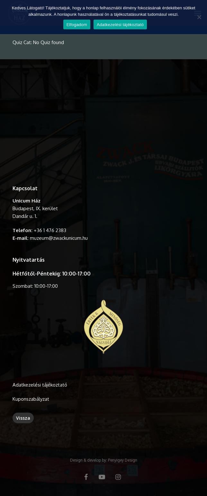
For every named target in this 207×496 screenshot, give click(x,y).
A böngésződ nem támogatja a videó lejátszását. (104, 122)
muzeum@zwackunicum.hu (59, 238)
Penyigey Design (122, 460)
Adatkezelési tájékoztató (40, 385)
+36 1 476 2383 (50, 230)
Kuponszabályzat (31, 399)
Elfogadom (77, 24)
